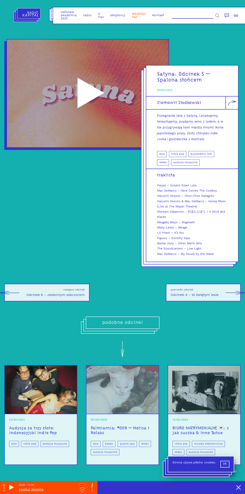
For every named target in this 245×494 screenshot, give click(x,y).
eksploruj (117, 15)
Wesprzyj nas (139, 16)
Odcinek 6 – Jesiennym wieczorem (44, 292)
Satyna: (167, 74)
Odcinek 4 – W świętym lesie (206, 292)
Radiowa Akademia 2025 (69, 15)
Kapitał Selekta (31, 489)
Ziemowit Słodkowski (179, 103)
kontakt (158, 15)
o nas (101, 16)
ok (225, 464)
